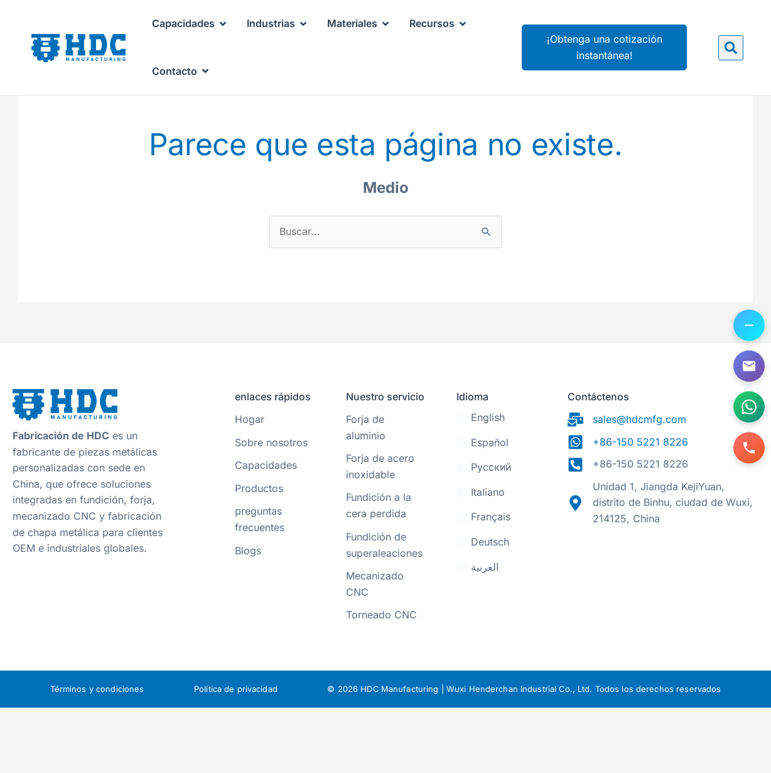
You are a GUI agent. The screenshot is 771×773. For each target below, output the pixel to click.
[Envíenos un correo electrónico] (749, 366)
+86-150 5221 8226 (640, 506)
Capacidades (266, 530)
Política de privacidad (236, 754)
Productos (259, 553)
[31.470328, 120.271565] (663, 629)
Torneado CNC (381, 680)
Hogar (249, 484)
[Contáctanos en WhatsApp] (749, 407)
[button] (730, 47)
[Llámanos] (749, 448)
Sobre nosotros (271, 507)
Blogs (248, 615)
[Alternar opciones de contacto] (749, 325)
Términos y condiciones (97, 754)
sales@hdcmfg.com (639, 484)
